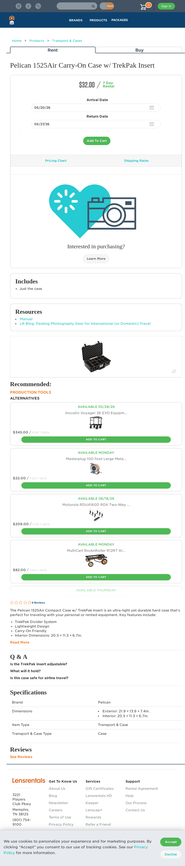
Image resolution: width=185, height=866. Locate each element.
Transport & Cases (67, 41)
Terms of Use (60, 817)
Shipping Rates (136, 160)
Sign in (166, 6)
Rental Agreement (141, 788)
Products (36, 41)
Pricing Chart (56, 160)
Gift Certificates (100, 788)
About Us (57, 788)
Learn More (96, 258)
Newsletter (58, 803)
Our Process (136, 803)
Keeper (92, 803)
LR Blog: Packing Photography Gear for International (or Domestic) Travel (85, 323)
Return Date (97, 116)
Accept (171, 842)
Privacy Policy (61, 824)
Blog (53, 796)
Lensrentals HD (99, 796)
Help (129, 796)
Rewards (93, 817)
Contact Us (135, 810)
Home (17, 41)
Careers (55, 810)
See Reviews (21, 757)
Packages (119, 20)
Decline (171, 854)
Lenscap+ (94, 810)
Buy (139, 50)
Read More (19, 642)
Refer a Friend (98, 824)
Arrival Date (97, 100)
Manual (26, 319)
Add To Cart (97, 141)
